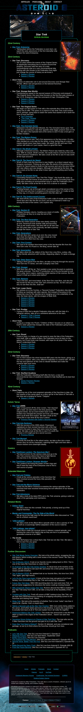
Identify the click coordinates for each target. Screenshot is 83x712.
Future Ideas (21, 583)
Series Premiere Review (30, 381)
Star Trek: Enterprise (20, 47)
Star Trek (16, 406)
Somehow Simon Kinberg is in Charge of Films (34, 619)
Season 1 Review (28, 74)
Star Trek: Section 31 (21, 210)
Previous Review (27, 435)
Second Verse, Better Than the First (26, 641)
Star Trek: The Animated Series (25, 126)
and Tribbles (21, 475)
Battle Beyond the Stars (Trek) (24, 645)
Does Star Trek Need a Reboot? (24, 624)
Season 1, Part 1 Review (30, 315)
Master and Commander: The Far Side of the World (33, 513)
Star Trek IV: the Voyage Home (24, 176)
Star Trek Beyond (19, 438)
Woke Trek (16, 601)
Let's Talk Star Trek (19, 634)
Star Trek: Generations (21, 233)
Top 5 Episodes (27, 116)
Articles (24, 657)
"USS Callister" (18, 521)
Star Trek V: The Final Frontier (24, 187)
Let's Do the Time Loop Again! (23, 578)
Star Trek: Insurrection (21, 250)
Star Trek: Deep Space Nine (23, 260)
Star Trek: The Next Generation (25, 220)
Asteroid (32, 700)
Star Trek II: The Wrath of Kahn (25, 149)
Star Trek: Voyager (20, 267)
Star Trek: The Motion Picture (24, 137)
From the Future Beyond (21, 647)
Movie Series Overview (25, 555)
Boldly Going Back (19, 638)
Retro (45, 700)
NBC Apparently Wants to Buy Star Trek (27, 588)
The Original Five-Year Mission (24, 640)
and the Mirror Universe (26, 485)
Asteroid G (16, 657)
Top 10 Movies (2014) (20, 562)
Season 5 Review (28, 306)
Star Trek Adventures (21, 494)
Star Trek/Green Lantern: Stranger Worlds (29, 462)
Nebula (51, 700)
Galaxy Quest (17, 506)
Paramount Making (26, 613)
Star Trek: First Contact (22, 243)
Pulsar (58, 700)
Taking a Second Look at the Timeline (30, 606)
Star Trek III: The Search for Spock (26, 160)
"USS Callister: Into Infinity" (23, 528)
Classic (39, 700)
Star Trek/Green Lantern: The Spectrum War (30, 452)
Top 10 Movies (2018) (20, 573)
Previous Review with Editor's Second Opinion (39, 419)
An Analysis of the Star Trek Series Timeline (29, 567)
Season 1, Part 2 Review (30, 317)
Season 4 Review (28, 304)
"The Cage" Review (28, 118)
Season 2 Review (28, 76)
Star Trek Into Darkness (22, 423)
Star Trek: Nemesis (20, 279)
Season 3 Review (28, 103)
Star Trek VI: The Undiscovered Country (28, 197)
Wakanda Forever (19, 636)
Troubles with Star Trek (21, 594)
